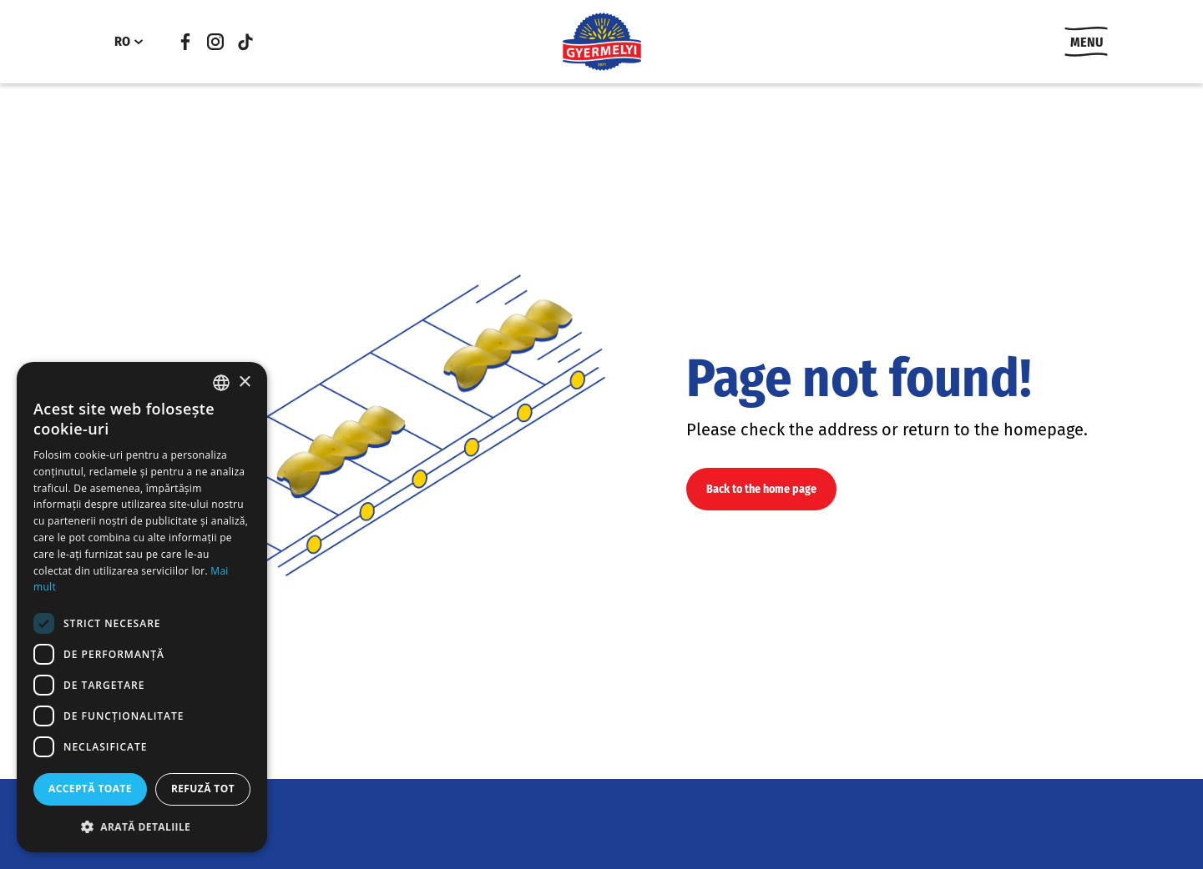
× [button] (244, 382)
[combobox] (221, 382)
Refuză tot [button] (203, 788)
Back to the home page (761, 489)
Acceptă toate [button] (90, 788)
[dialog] (142, 607)
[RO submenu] (139, 42)
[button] (141, 826)
